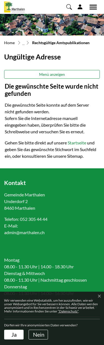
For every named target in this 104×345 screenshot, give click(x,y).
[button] (69, 7)
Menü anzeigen (52, 74)
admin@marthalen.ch (24, 232)
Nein (38, 334)
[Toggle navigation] (91, 7)
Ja (14, 334)
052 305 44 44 (33, 219)
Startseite (77, 142)
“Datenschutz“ (68, 311)
